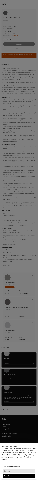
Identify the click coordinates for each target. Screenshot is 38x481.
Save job (19, 48)
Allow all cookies (9, 476)
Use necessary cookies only (12, 466)
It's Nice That (14, 433)
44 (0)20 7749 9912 (6, 437)
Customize (7, 471)
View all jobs (6, 347)
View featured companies (9, 409)
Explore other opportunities (9, 56)
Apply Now (19, 44)
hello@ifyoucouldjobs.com (8, 435)
